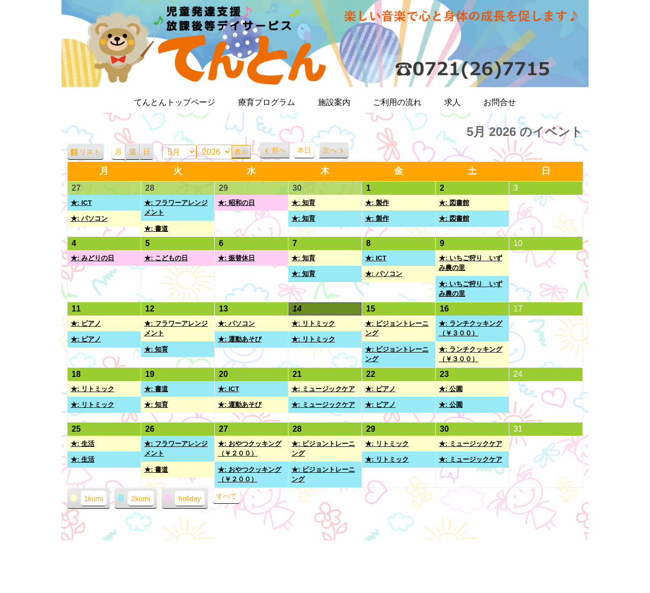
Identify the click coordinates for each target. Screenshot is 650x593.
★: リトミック (313, 323)
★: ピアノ (86, 323)
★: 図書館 (454, 202)
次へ (329, 150)
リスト (91, 153)
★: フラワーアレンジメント (176, 208)
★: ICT (81, 202)
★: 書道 (156, 228)
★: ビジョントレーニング (397, 328)
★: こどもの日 (166, 258)
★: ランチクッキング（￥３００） (470, 328)
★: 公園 (451, 389)
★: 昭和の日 (236, 202)
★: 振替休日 (236, 258)
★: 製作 (377, 202)
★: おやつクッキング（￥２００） (249, 449)
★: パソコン (89, 218)
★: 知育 (303, 202)
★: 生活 (82, 443)
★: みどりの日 (92, 258)
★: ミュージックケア (323, 389)
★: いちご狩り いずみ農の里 (470, 263)
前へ (279, 150)
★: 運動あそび (240, 339)
